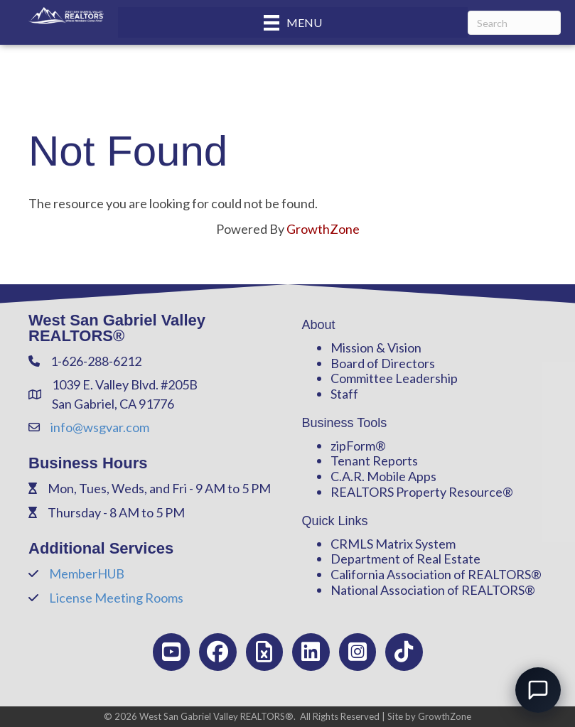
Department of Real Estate (405, 558)
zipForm (353, 445)
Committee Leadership (394, 378)
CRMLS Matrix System (393, 543)
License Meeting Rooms (116, 597)
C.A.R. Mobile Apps (383, 476)
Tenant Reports (374, 460)
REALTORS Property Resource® (422, 492)
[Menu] (293, 22)
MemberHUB (86, 573)
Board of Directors (383, 363)
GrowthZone (323, 229)
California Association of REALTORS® (436, 574)
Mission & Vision (376, 347)
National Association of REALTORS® (433, 590)
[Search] (514, 23)
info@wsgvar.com (99, 427)
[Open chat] (538, 690)
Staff (344, 394)
